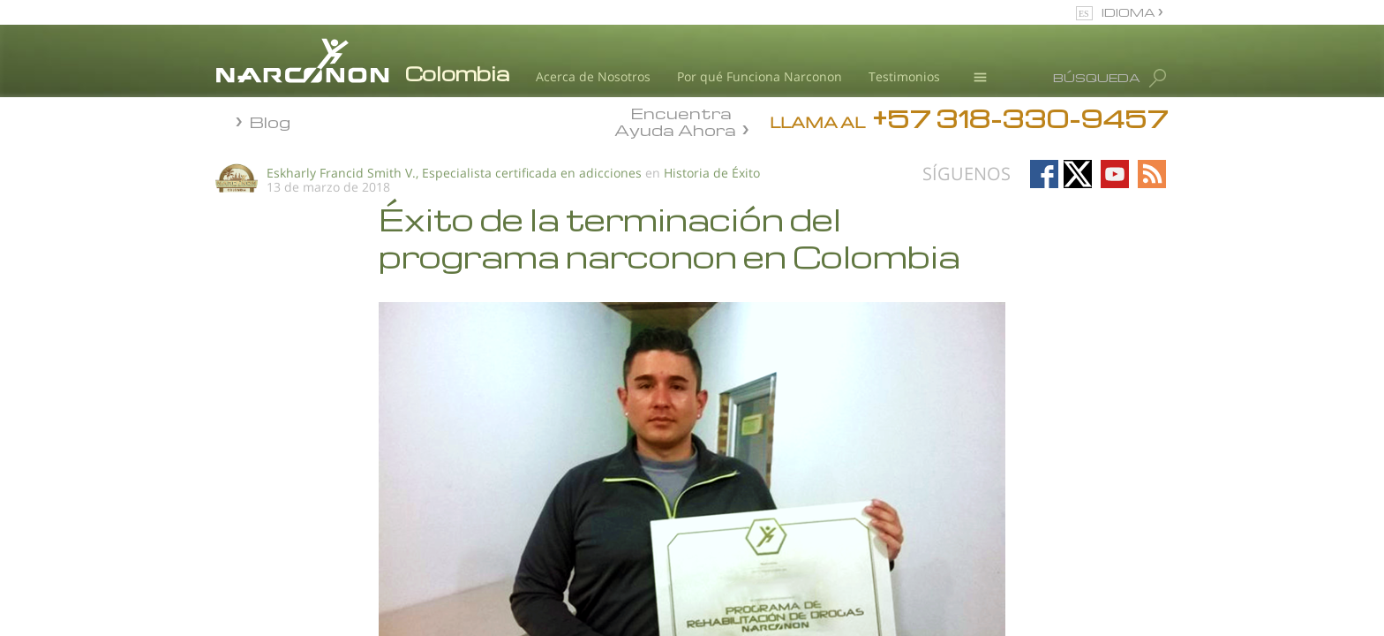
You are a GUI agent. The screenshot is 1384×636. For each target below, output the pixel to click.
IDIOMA (1130, 11)
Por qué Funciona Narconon (759, 76)
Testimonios (904, 76)
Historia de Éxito (712, 172)
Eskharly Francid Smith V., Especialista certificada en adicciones (454, 172)
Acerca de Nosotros (593, 76)
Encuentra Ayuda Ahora (675, 120)
